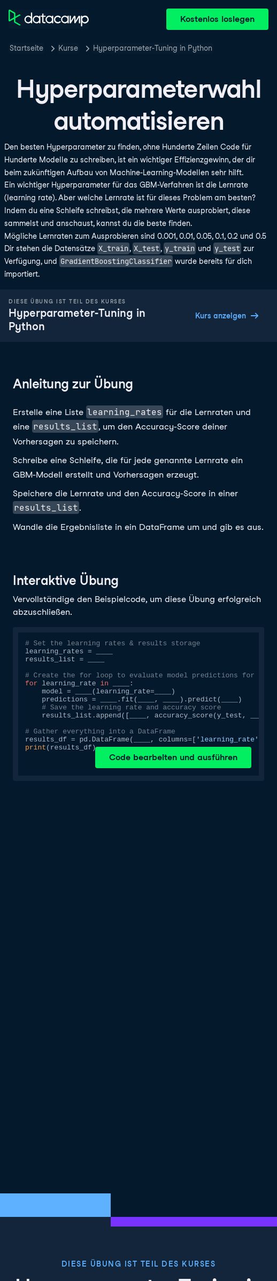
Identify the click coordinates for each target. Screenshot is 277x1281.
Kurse (68, 48)
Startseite (26, 48)
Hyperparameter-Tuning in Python (152, 48)
